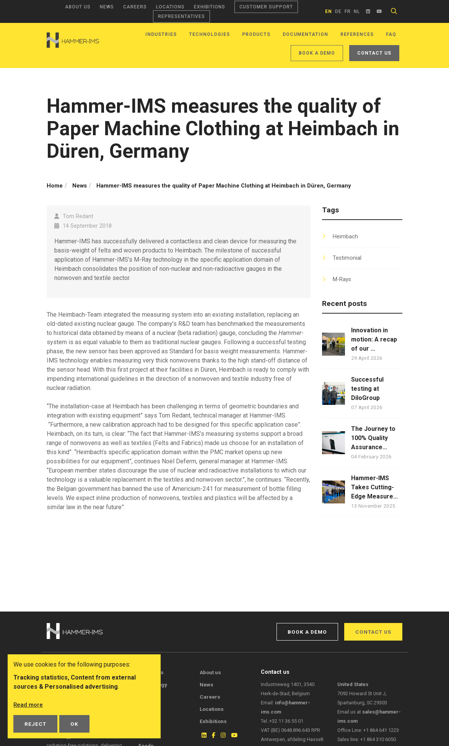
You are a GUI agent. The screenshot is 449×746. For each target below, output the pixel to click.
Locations (170, 7)
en (328, 11)
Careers (135, 7)
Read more (28, 704)
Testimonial (347, 258)
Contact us (374, 53)
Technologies (209, 34)
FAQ (391, 34)
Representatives (181, 16)
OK (74, 724)
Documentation (305, 34)
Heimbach (345, 236)
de (338, 11)
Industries (161, 34)
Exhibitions (209, 7)
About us (78, 7)
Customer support (266, 7)
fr (348, 11)
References (357, 34)
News (107, 7)
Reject (35, 724)
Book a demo (317, 53)
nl (357, 11)
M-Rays (342, 279)
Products (256, 34)
